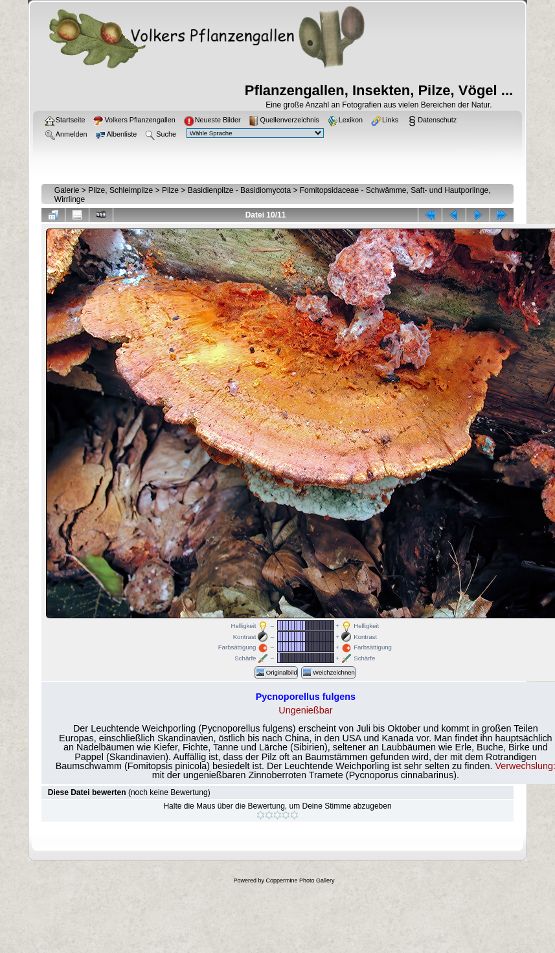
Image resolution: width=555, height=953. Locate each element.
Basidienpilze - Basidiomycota (239, 190)
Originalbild (276, 672)
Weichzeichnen (328, 672)
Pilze (170, 190)
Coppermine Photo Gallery (300, 880)
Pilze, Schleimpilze (120, 190)
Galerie (67, 190)
